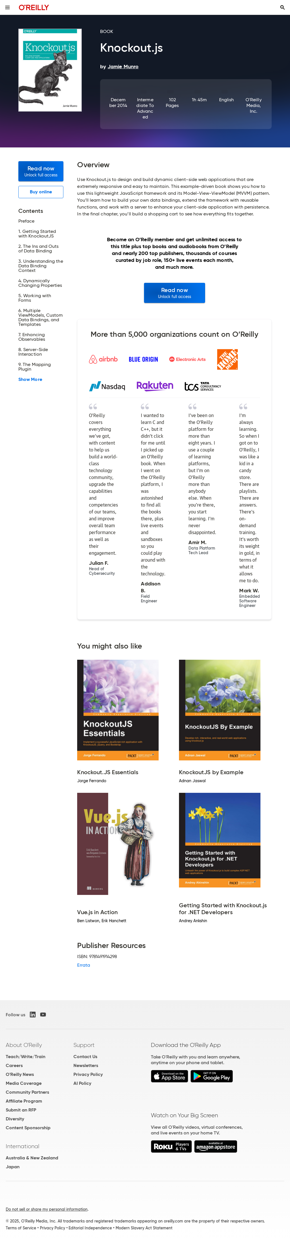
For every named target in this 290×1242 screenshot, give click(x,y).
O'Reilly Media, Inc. (254, 105)
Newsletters (85, 1065)
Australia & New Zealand (32, 1158)
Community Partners (27, 1092)
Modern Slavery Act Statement (144, 1228)
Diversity (15, 1119)
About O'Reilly (24, 1045)
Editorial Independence (90, 1228)
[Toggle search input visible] (282, 7)
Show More (30, 379)
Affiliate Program (24, 1101)
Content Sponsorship (28, 1128)
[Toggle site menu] (7, 7)
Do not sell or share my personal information (46, 1209)
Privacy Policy (88, 1074)
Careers (14, 1065)
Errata (83, 965)
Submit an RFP (21, 1110)
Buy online (41, 192)
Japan (13, 1167)
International (22, 1146)
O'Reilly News (20, 1074)
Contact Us (85, 1057)
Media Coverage (24, 1083)
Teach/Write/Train (25, 1057)
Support (84, 1045)
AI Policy (82, 1083)
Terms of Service (21, 1228)
